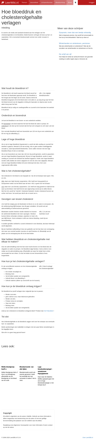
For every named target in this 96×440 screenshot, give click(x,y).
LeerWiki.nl (10, 2)
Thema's (24, 2)
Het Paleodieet (48, 311)
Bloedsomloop (60, 2)
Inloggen (91, 2)
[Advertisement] (28, 63)
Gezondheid (34, 2)
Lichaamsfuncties (47, 2)
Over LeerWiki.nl (88, 437)
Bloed (70, 2)
